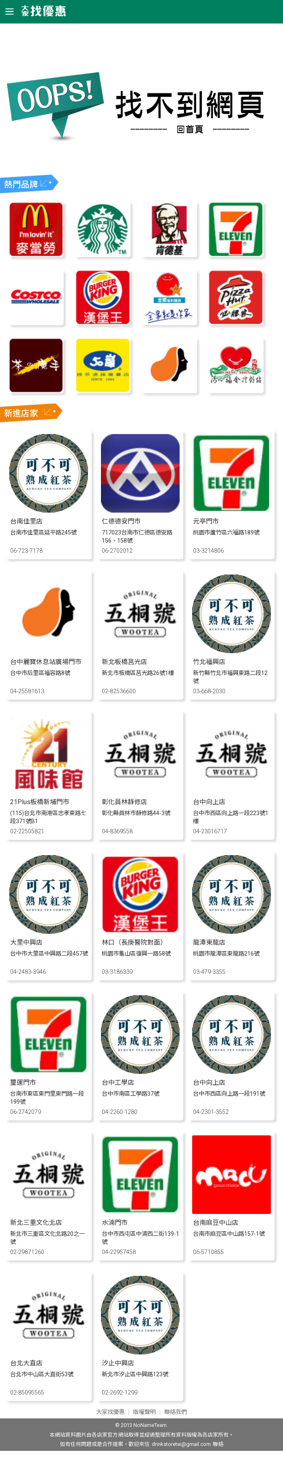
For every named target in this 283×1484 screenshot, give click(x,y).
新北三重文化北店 (36, 1222)
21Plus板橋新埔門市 (39, 802)
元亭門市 (206, 521)
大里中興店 (26, 942)
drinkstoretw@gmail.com (181, 1444)
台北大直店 (26, 1363)
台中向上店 (209, 802)
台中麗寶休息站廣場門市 (45, 662)
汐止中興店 (118, 1363)
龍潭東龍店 (209, 942)
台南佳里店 (26, 521)
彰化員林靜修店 (124, 802)
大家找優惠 (110, 1412)
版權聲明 (144, 1412)
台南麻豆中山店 (215, 1222)
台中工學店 (118, 1082)
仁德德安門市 (121, 521)
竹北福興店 (209, 662)
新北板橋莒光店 (124, 662)
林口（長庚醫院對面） (134, 942)
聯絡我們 (175, 1412)
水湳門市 (115, 1222)
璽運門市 (23, 1082)
